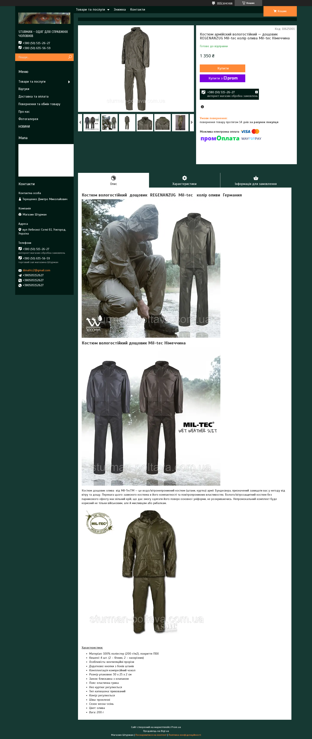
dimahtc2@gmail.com (36, 270)
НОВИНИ (24, 127)
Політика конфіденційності (185, 734)
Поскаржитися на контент (151, 734)
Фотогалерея (28, 119)
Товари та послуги (90, 9)
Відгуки (23, 89)
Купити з (223, 78)
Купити (223, 68)
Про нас (24, 112)
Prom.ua (176, 727)
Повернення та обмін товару (39, 104)
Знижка (120, 9)
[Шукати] (70, 57)
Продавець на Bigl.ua (156, 731)
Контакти (137, 9)
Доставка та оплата (33, 96)
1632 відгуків (224, 3)
